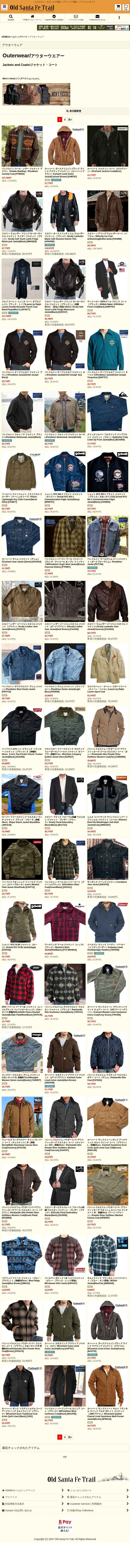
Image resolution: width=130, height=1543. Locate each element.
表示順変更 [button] (73, 111)
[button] (4, 7)
